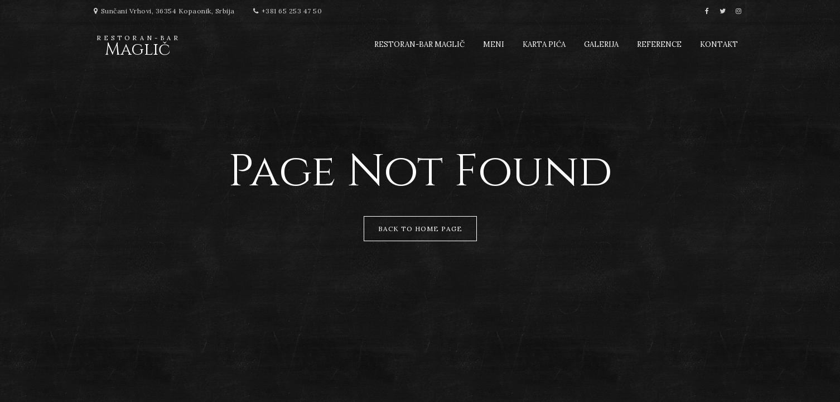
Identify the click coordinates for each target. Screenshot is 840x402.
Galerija (601, 44)
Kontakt (719, 44)
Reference (659, 44)
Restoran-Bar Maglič (419, 44)
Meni (493, 44)
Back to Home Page (420, 228)
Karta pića (544, 44)
